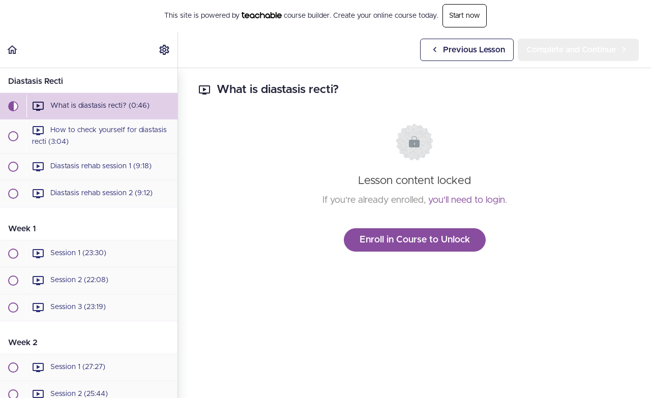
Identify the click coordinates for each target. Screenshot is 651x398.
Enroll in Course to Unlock (415, 239)
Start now (464, 15)
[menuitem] (164, 50)
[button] (12, 50)
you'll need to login (466, 200)
